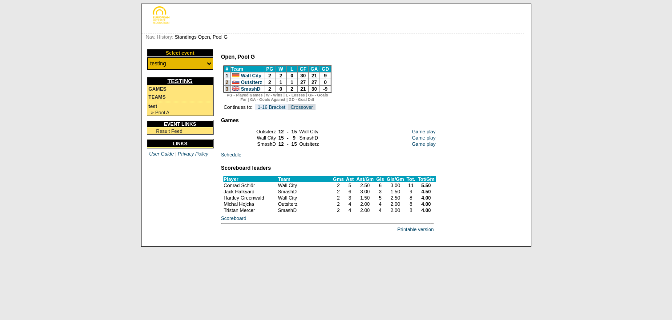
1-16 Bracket (271, 107)
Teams (157, 97)
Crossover (302, 107)
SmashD (250, 89)
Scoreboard (234, 218)
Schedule (231, 154)
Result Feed (169, 131)
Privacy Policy (193, 153)
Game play (424, 131)
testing (179, 81)
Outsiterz (251, 82)
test (153, 106)
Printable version (415, 229)
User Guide (161, 153)
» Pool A (160, 112)
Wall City (251, 75)
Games (157, 89)
